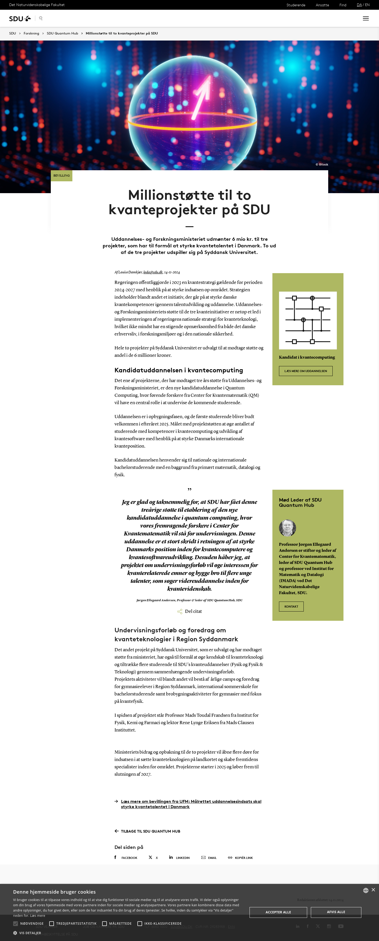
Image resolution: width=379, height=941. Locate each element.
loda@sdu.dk (153, 264)
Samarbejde (79, 18)
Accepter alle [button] (278, 912)
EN (367, 4)
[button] (15, 923)
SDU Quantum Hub (62, 33)
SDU (12, 33)
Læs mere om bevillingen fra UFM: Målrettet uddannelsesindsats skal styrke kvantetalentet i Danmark (187, 795)
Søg (348, 18)
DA (359, 4)
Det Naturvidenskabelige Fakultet (37, 4)
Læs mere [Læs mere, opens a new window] (37, 915)
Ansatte (322, 5)
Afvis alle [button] (336, 912)
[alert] (189, 912)
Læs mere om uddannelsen (306, 361)
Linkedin (179, 849)
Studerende (296, 5)
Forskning (31, 33)
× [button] (373, 890)
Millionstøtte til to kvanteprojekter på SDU (122, 33)
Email (209, 849)
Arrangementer (113, 18)
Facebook (125, 849)
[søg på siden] (311, 18)
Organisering (148, 18)
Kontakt (176, 18)
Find (343, 5)
